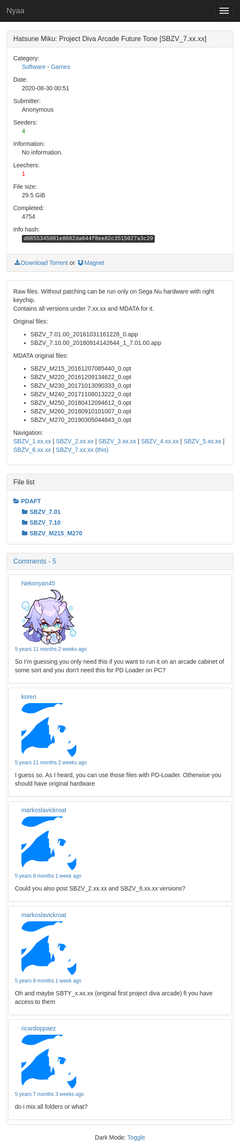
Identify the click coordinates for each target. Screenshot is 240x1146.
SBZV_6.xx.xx (32, 449)
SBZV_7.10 (41, 522)
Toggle (136, 1137)
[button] (120, 561)
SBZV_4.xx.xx (160, 441)
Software (33, 66)
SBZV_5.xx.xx (202, 441)
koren (28, 696)
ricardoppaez (38, 1028)
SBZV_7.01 (41, 511)
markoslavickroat (43, 810)
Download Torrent (40, 262)
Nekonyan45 (38, 583)
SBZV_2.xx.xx (74, 441)
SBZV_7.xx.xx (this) (82, 449)
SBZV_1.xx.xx (32, 441)
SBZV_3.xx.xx (117, 441)
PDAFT (27, 501)
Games (60, 66)
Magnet (91, 262)
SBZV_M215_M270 (52, 533)
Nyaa (15, 10)
